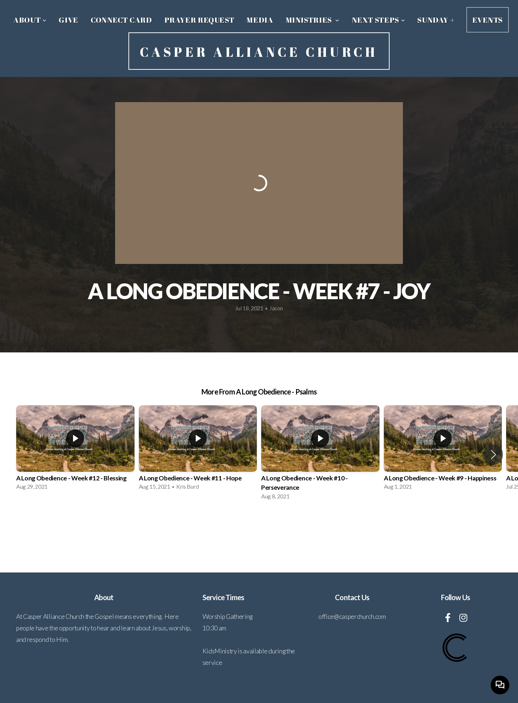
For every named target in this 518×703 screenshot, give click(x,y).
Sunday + (435, 20)
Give (68, 20)
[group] (75, 449)
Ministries (313, 20)
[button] (493, 454)
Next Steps (378, 20)
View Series (259, 525)
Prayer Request (199, 20)
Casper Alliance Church (259, 51)
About (29, 20)
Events (487, 20)
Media (259, 20)
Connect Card (121, 20)
